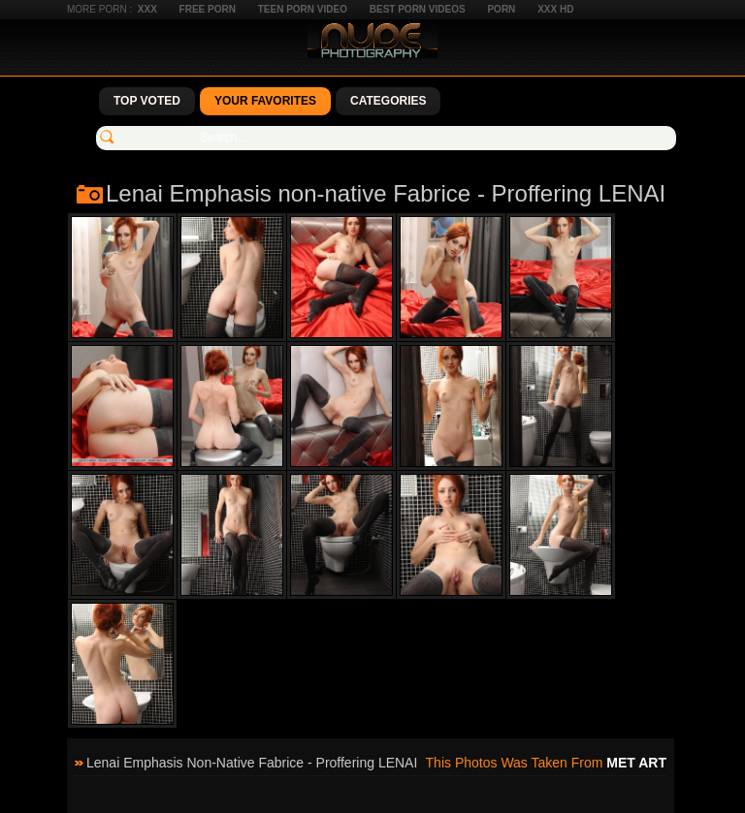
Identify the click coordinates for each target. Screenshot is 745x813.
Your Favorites (265, 101)
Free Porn (207, 9)
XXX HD (555, 9)
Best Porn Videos (418, 9)
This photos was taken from (546, 762)
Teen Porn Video (302, 9)
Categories (388, 101)
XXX (147, 9)
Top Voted (146, 101)
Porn (501, 9)
